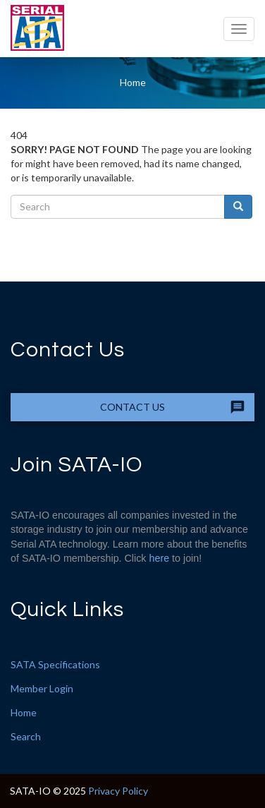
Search (26, 736)
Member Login (42, 688)
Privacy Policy (118, 791)
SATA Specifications (55, 664)
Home (133, 82)
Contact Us (132, 407)
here (159, 558)
